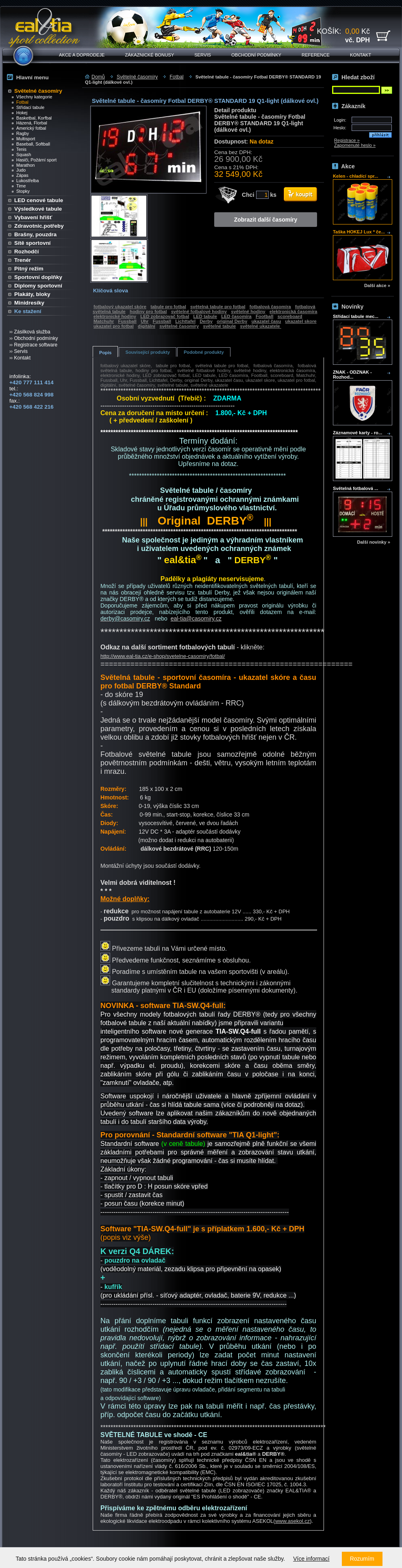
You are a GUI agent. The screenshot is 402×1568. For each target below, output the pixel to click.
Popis (105, 352)
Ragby (20, 133)
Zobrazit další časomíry (266, 219)
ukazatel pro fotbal (113, 326)
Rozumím (362, 1558)
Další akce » (377, 285)
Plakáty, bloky (32, 294)
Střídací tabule (28, 107)
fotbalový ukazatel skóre (119, 306)
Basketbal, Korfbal (32, 117)
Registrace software (35, 345)
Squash (21, 154)
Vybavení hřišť (33, 217)
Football (265, 316)
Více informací (311, 1558)
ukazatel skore (301, 321)
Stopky (21, 191)
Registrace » (347, 140)
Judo (19, 170)
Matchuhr (103, 321)
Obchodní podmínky (256, 54)
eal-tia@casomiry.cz (196, 618)
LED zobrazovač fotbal (164, 316)
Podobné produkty (204, 352)
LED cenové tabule (38, 200)
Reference (316, 54)
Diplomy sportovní (38, 286)
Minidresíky (29, 303)
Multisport (23, 138)
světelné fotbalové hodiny (199, 311)
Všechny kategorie (32, 96)
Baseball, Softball (31, 144)
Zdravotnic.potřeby (39, 226)
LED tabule (205, 316)
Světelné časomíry (38, 91)
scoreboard (290, 316)
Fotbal (20, 102)
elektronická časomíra (293, 311)
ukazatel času (266, 321)
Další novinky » (373, 542)
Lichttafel (185, 321)
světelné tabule (219, 326)
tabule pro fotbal (168, 306)
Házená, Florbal (29, 122)
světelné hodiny (248, 311)
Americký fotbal (29, 128)
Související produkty (147, 352)
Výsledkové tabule (38, 209)
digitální (146, 326)
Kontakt (360, 54)
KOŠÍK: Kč (343, 35)
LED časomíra (236, 316)
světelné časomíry (179, 326)
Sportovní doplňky (38, 277)
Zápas (20, 175)
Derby (206, 321)
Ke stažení (27, 311)
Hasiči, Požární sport (34, 159)
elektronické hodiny (114, 316)
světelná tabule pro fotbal (218, 306)
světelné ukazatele (260, 326)
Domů (98, 77)
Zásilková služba (32, 332)
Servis (202, 54)
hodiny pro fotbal (148, 311)
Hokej (19, 112)
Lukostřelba (25, 180)
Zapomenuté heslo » (355, 145)
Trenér (22, 260)
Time (19, 185)
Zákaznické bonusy (149, 54)
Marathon (23, 165)
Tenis (19, 149)
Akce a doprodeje (82, 54)
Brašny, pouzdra (35, 234)
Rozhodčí (26, 251)
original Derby (232, 321)
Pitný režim (28, 269)
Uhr (144, 321)
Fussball (127, 321)
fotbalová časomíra (270, 306)
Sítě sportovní (32, 243)
